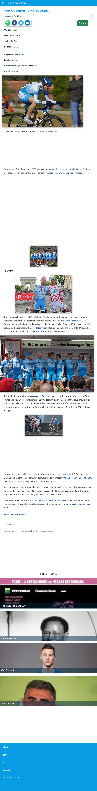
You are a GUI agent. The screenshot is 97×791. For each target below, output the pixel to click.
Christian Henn (71, 320)
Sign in (83, 23)
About (6, 747)
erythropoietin (79, 504)
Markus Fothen (70, 477)
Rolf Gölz (56, 320)
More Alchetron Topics (14, 514)
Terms (5, 754)
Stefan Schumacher (34, 500)
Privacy (6, 762)
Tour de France (42, 331)
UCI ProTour (84, 169)
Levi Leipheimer (64, 474)
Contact (6, 770)
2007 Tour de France (45, 481)
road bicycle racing (58, 169)
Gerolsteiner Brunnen (57, 173)
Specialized (76, 173)
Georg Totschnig (37, 328)
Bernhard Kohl (54, 500)
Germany (19, 54)
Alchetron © (11, 777)
